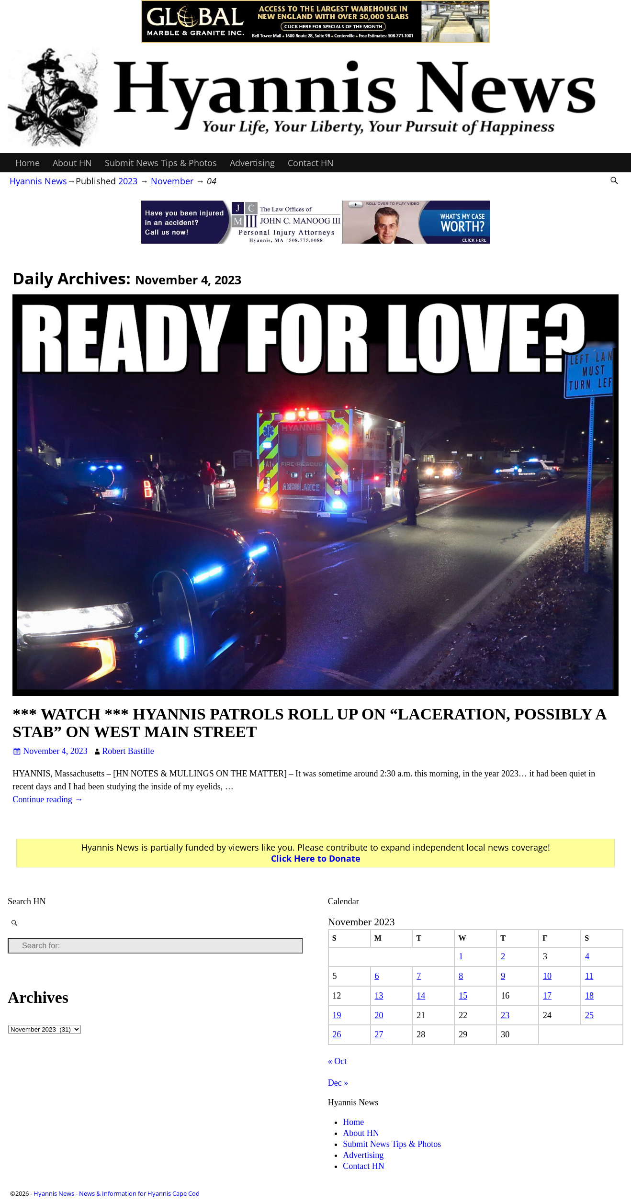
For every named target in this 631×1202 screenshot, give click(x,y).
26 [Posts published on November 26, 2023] (337, 1034)
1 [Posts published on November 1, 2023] (461, 956)
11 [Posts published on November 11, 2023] (589, 976)
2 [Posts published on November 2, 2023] (503, 956)
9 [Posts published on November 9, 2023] (503, 976)
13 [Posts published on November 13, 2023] (378, 995)
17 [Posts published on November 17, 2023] (547, 995)
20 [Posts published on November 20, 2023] (378, 1015)
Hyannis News (38, 181)
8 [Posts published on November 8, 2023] (461, 976)
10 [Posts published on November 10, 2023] (547, 976)
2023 (127, 181)
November (172, 181)
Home (27, 163)
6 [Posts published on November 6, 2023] (376, 976)
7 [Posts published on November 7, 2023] (419, 976)
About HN (72, 163)
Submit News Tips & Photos (161, 163)
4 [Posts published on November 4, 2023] (587, 956)
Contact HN (311, 163)
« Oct (337, 1061)
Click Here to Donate (316, 858)
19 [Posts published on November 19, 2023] (337, 1015)
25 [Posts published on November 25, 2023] (589, 1015)
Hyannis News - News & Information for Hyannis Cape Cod (117, 1193)
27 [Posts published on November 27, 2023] (378, 1034)
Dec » (338, 1083)
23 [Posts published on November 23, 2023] (505, 1015)
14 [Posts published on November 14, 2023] (421, 995)
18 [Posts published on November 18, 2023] (589, 995)
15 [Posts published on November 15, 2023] (463, 995)
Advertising (252, 163)
